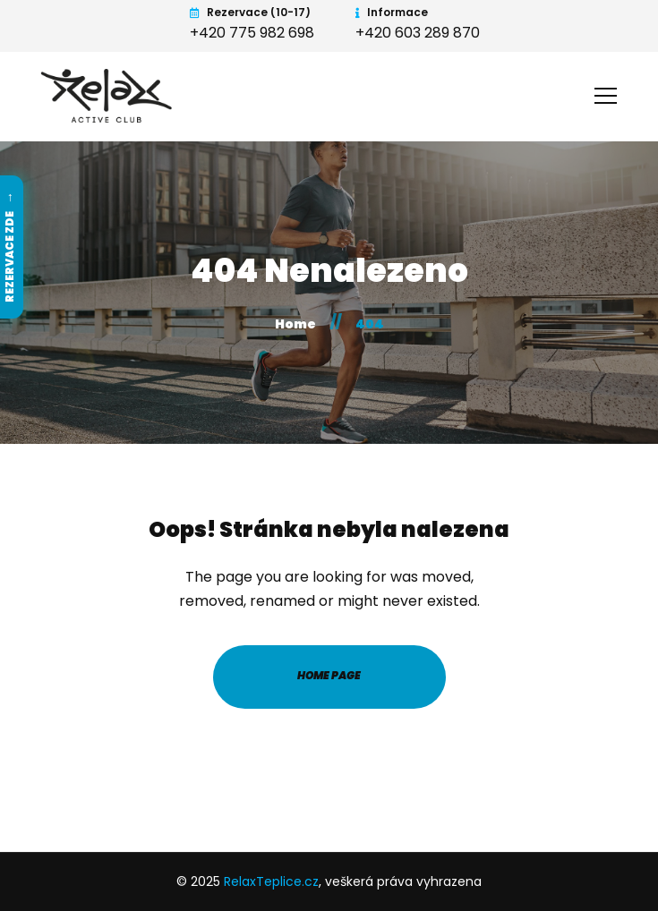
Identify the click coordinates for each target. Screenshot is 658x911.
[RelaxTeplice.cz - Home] (109, 95)
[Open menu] (606, 93)
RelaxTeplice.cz (271, 881)
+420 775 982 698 (252, 32)
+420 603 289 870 (417, 32)
